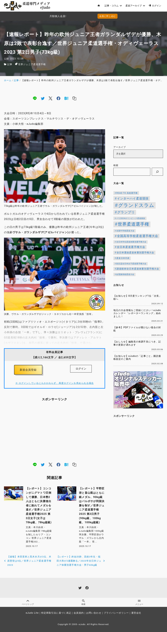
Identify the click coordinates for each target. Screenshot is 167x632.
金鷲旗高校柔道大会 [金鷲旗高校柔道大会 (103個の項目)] (125, 274)
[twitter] (43, 98)
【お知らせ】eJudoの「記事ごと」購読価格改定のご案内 (137, 358)
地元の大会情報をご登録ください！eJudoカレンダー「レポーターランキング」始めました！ (137, 313)
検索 (115, 165)
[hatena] (66, 98)
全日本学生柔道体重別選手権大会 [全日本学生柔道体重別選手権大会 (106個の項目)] (131, 242)
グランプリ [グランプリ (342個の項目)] (126, 212)
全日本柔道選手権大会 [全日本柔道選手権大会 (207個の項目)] (131, 247)
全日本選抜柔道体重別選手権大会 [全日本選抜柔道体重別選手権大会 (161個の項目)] (135, 252)
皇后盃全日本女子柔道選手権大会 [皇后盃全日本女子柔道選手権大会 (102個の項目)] (131, 264)
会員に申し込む (84, 16)
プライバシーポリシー (116, 613)
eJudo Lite (32, 613)
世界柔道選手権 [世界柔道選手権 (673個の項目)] (133, 224)
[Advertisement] (54, 431)
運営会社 (136, 613)
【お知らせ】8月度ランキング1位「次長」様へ (137, 297)
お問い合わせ (93, 613)
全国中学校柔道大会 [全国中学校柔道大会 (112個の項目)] (125, 231)
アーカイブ (119, 147)
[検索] (157, 172)
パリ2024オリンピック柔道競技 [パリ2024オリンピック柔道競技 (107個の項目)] (130, 218)
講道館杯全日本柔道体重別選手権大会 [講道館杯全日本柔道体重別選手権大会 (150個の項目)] (138, 268)
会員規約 (79, 613)
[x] (50, 98)
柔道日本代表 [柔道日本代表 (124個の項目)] (122, 258)
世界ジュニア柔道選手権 (32, 64)
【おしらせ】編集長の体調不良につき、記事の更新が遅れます (137, 343)
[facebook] (58, 98)
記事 (9, 64)
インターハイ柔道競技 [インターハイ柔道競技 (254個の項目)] (133, 198)
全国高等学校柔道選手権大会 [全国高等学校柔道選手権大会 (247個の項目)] (137, 236)
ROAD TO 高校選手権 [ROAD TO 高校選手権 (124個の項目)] (127, 193)
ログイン (81, 368)
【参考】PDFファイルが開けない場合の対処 (137, 329)
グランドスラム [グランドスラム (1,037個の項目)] (136, 205)
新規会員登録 (28, 369)
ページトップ (27, 602)
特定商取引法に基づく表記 (56, 613)
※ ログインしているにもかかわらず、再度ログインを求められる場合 (54, 383)
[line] (35, 98)
